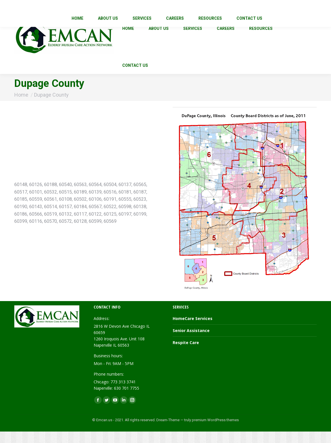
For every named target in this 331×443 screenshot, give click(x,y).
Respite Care (186, 354)
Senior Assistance (191, 342)
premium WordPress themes (215, 431)
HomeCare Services (192, 330)
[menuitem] (128, 39)
